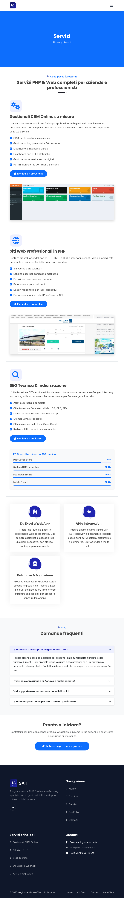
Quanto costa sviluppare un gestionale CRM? (40, 649)
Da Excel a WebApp (24, 865)
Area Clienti (108, 892)
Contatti (73, 819)
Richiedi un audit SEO (28, 438)
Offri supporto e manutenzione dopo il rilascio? (41, 691)
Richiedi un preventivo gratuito (62, 746)
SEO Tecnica (20, 857)
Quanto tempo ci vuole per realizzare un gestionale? (44, 701)
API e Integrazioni (23, 873)
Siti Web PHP (20, 850)
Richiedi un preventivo (28, 173)
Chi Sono (74, 796)
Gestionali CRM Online (25, 842)
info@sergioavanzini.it (82, 847)
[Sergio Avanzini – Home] (22, 5)
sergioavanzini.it (26, 892)
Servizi (73, 804)
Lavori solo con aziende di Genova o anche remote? (44, 681)
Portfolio (74, 812)
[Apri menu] (111, 5)
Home (56, 42)
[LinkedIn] (13, 807)
